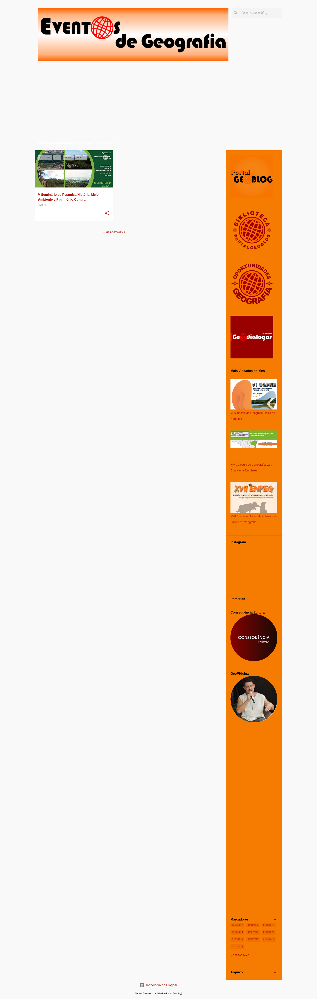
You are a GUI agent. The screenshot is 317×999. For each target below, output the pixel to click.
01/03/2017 (253, 939)
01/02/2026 (237, 939)
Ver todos (183, 142)
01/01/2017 (237, 925)
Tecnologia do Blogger (159, 985)
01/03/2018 (268, 939)
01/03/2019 (237, 946)
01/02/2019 (253, 932)
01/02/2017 (268, 925)
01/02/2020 (268, 932)
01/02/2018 (237, 932)
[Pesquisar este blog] (261, 13)
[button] (107, 213)
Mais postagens (114, 232)
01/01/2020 (253, 925)
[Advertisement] (114, 265)
